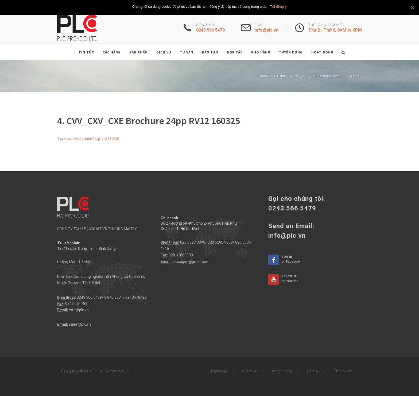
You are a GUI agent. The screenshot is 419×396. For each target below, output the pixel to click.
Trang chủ (218, 371)
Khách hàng (282, 371)
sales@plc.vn (80, 324)
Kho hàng (260, 52)
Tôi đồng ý (278, 7)
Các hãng (112, 52)
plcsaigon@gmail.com (191, 261)
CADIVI (279, 76)
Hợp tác (235, 52)
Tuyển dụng (291, 52)
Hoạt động (322, 52)
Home (263, 76)
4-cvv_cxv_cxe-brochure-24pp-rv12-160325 (88, 139)
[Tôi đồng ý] (412, 7)
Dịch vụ (163, 52)
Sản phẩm (138, 52)
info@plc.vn (79, 310)
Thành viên (343, 371)
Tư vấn (186, 52)
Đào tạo (210, 52)
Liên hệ (313, 371)
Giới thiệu (249, 371)
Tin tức (86, 52)
